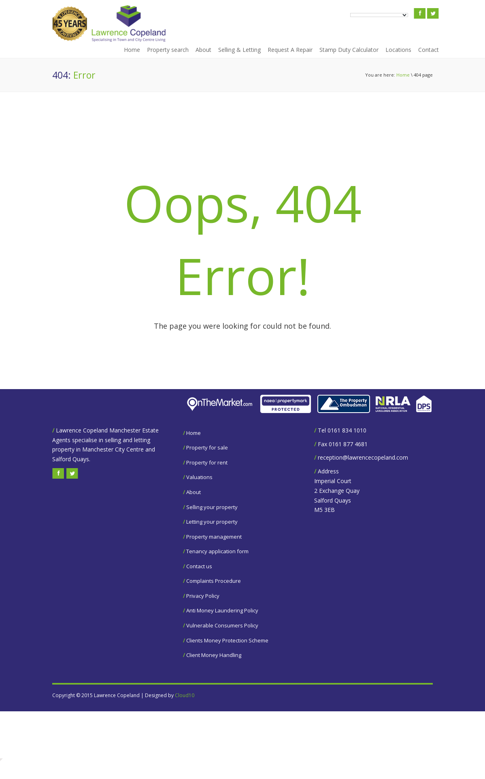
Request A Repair (290, 50)
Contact (428, 50)
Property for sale (207, 447)
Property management (214, 536)
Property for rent (207, 462)
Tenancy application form (217, 551)
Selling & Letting (239, 50)
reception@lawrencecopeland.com (363, 457)
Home (132, 50)
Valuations (199, 477)
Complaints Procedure (213, 580)
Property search (168, 50)
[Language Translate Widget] (379, 15)
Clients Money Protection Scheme (227, 640)
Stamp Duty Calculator (349, 50)
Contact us (199, 566)
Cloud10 (184, 695)
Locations (398, 50)
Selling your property (212, 507)
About (203, 50)
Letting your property (212, 521)
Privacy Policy (202, 595)
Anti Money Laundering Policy (222, 610)
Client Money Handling (213, 655)
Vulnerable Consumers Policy (222, 625)
